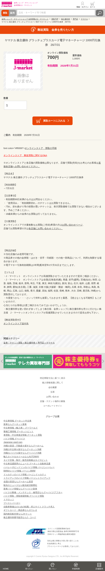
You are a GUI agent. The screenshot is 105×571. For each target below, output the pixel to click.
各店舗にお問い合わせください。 (46, 228)
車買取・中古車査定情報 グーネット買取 (23, 435)
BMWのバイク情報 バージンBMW (19, 471)
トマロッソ (9, 499)
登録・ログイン (82, 7)
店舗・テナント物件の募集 (52, 401)
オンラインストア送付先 (16, 323)
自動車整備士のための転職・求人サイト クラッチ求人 (29, 506)
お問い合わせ (52, 396)
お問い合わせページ (72, 224)
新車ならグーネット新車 (15, 424)
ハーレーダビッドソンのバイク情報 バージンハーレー (29, 467)
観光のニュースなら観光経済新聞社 (20, 485)
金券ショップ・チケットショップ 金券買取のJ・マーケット (25, 19)
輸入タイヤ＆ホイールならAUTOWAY (21, 456)
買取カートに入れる (54, 120)
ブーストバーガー (12, 503)
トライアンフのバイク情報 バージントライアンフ (27, 478)
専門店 (75, 19)
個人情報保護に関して (52, 382)
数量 (6, 98)
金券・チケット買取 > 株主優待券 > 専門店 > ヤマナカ (29, 343)
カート (92, 7)
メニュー (100, 5)
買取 (5, 13)
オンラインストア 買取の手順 (41, 148)
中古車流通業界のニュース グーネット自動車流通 (27, 463)
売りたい (29, 569)
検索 (99, 13)
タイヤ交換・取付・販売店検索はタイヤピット (26, 460)
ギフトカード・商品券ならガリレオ (20, 510)
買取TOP (54, 19)
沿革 (52, 392)
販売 (12, 13)
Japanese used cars (13, 442)
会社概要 (52, 387)
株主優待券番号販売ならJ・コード (20, 517)
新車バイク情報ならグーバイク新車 (20, 489)
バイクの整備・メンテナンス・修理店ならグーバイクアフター (33, 492)
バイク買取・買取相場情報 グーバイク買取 (24, 496)
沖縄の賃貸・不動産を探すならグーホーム (23, 446)
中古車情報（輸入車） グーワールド (21, 428)
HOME (6, 569)
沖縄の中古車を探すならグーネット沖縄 (22, 449)
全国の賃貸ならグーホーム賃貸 (18, 481)
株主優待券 (65, 19)
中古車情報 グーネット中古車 (17, 421)
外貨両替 (76, 569)
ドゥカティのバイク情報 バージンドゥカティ (25, 474)
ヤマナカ (84, 19)
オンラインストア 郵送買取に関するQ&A (25, 155)
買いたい (52, 569)
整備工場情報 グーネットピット (18, 431)
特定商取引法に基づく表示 (52, 378)
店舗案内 (99, 569)
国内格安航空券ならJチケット (18, 514)
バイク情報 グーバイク (14, 438)
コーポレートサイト (52, 406)
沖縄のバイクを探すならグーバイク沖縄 (22, 453)
